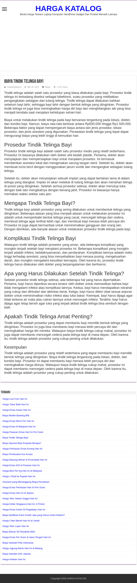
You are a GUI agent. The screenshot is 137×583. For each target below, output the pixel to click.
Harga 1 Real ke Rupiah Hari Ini (18, 476)
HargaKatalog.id (14, 87)
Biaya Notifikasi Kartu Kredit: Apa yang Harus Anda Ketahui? (33, 515)
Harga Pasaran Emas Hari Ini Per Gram (22, 432)
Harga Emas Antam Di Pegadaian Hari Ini (23, 509)
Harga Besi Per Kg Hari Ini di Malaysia (22, 470)
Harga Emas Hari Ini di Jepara (18, 493)
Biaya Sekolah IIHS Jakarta (16, 553)
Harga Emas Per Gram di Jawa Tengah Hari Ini (26, 537)
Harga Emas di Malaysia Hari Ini (19, 426)
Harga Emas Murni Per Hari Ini (18, 421)
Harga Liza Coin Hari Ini (14, 399)
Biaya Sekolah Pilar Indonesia (17, 542)
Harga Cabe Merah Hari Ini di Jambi (20, 520)
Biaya (47, 87)
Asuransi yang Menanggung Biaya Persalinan (25, 482)
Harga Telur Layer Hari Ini (15, 526)
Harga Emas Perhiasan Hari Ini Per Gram (23, 487)
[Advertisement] (68, 46)
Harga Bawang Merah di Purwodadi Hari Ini (24, 459)
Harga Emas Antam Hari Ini (16, 410)
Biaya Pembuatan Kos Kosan (17, 454)
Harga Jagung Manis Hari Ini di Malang (22, 548)
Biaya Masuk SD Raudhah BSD (18, 531)
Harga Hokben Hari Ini (14, 559)
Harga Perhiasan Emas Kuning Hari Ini (22, 448)
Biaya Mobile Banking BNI (15, 415)
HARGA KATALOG (68, 8)
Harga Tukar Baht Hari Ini (15, 404)
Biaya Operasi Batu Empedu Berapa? (21, 443)
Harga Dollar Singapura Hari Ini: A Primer (23, 504)
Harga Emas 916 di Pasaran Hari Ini (21, 465)
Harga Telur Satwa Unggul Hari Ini (19, 498)
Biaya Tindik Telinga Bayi (15, 437)
